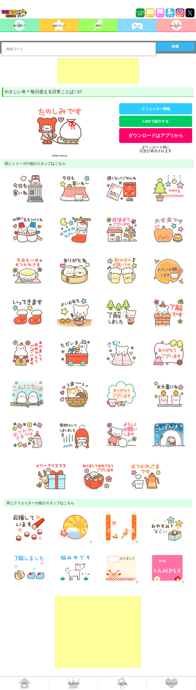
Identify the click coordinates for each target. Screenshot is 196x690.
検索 (175, 46)
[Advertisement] (98, 71)
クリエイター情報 (155, 109)
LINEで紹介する (156, 121)
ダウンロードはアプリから (155, 135)
